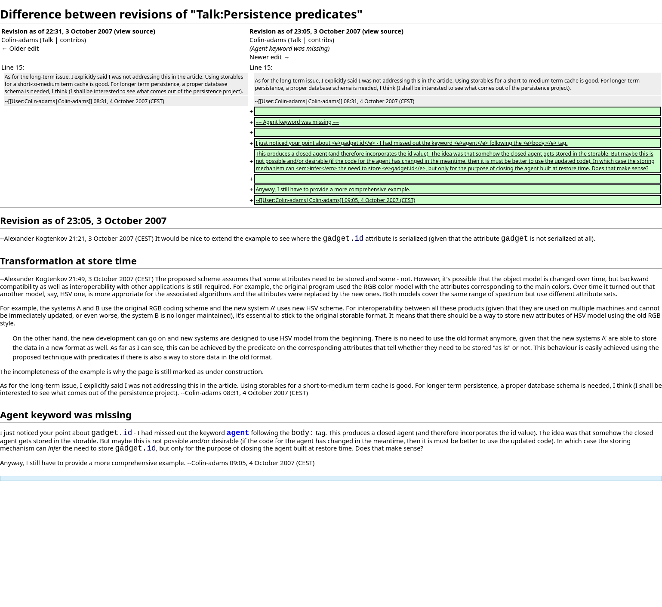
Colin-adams (19, 39)
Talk (47, 39)
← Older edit (20, 48)
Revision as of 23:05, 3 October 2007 (304, 31)
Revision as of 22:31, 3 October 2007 (56, 31)
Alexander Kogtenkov (35, 238)
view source (134, 31)
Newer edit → (269, 56)
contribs (72, 39)
